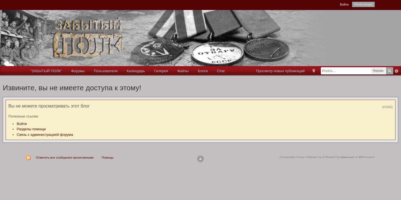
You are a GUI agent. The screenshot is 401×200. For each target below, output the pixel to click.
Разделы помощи (31, 129)
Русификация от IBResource (354, 157)
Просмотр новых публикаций (280, 71)
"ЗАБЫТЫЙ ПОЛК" (46, 71)
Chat (220, 71)
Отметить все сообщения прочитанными (65, 157)
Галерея (161, 71)
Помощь (108, 157)
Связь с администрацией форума (45, 134)
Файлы (183, 71)
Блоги (203, 71)
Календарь (136, 71)
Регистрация (363, 4)
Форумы (78, 71)
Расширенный (396, 71)
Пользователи (106, 71)
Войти (344, 4)
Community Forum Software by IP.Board (307, 157)
